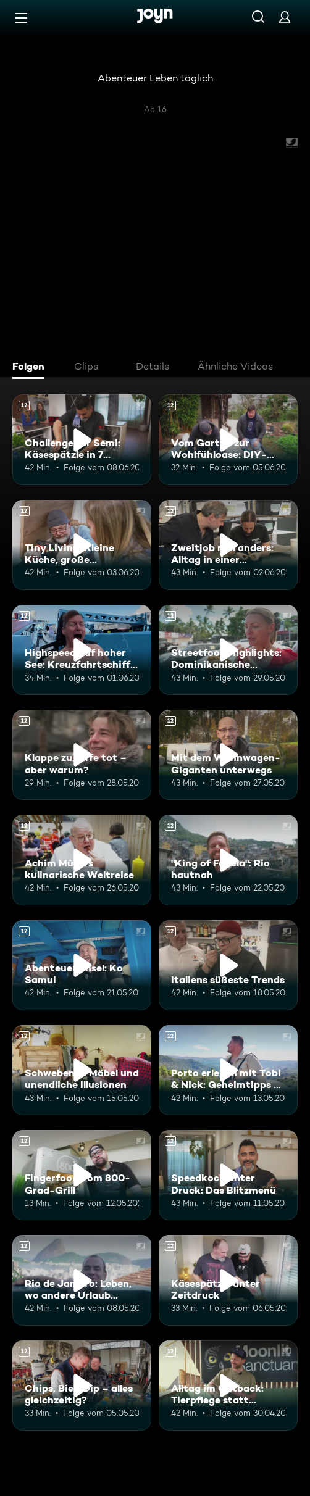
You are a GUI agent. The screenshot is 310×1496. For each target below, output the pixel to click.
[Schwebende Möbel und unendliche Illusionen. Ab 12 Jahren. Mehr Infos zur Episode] (81, 1070)
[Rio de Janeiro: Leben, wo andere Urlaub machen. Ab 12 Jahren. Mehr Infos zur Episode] (81, 1280)
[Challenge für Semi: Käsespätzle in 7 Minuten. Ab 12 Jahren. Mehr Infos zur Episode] (81, 439)
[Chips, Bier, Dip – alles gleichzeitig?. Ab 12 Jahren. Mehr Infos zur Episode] (81, 1385)
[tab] (31, 368)
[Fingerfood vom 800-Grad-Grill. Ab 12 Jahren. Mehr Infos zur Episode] (81, 1175)
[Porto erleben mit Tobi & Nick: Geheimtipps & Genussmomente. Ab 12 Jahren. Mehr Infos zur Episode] (228, 1070)
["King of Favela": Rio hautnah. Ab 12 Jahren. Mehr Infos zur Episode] (228, 860)
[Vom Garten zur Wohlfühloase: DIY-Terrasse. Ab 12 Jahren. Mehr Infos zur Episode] (228, 439)
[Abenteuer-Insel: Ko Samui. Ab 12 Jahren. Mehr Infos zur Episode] (81, 965)
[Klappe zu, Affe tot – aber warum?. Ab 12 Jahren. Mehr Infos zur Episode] (81, 755)
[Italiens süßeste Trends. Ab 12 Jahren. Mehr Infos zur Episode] (228, 965)
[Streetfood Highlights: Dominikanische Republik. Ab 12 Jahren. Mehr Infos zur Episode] (228, 650)
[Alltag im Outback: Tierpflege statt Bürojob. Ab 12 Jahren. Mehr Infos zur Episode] (228, 1385)
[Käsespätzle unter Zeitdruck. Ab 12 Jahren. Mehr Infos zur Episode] (228, 1280)
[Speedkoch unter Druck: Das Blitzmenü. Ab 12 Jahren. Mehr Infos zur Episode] (228, 1175)
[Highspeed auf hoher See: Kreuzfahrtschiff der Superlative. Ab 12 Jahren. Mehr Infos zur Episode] (81, 650)
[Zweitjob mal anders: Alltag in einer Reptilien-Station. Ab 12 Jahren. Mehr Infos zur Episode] (228, 545)
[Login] (284, 17)
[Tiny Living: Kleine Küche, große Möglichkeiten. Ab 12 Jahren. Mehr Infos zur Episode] (81, 545)
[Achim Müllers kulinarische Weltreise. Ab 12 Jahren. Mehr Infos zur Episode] (81, 860)
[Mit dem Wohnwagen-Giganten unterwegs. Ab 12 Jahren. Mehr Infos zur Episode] (228, 755)
